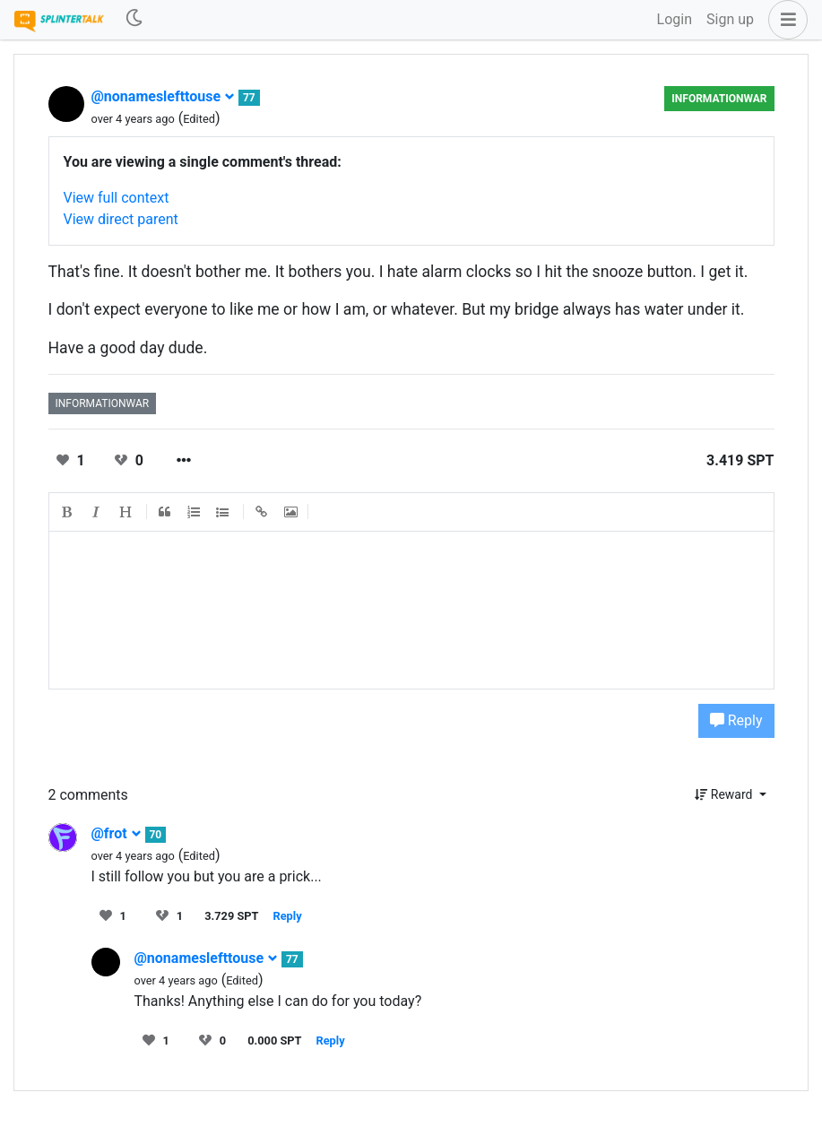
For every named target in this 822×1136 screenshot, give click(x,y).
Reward (725, 794)
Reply (736, 720)
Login (674, 19)
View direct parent (121, 219)
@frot (116, 833)
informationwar (718, 98)
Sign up (730, 19)
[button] (784, 19)
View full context (116, 197)
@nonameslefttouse (163, 96)
